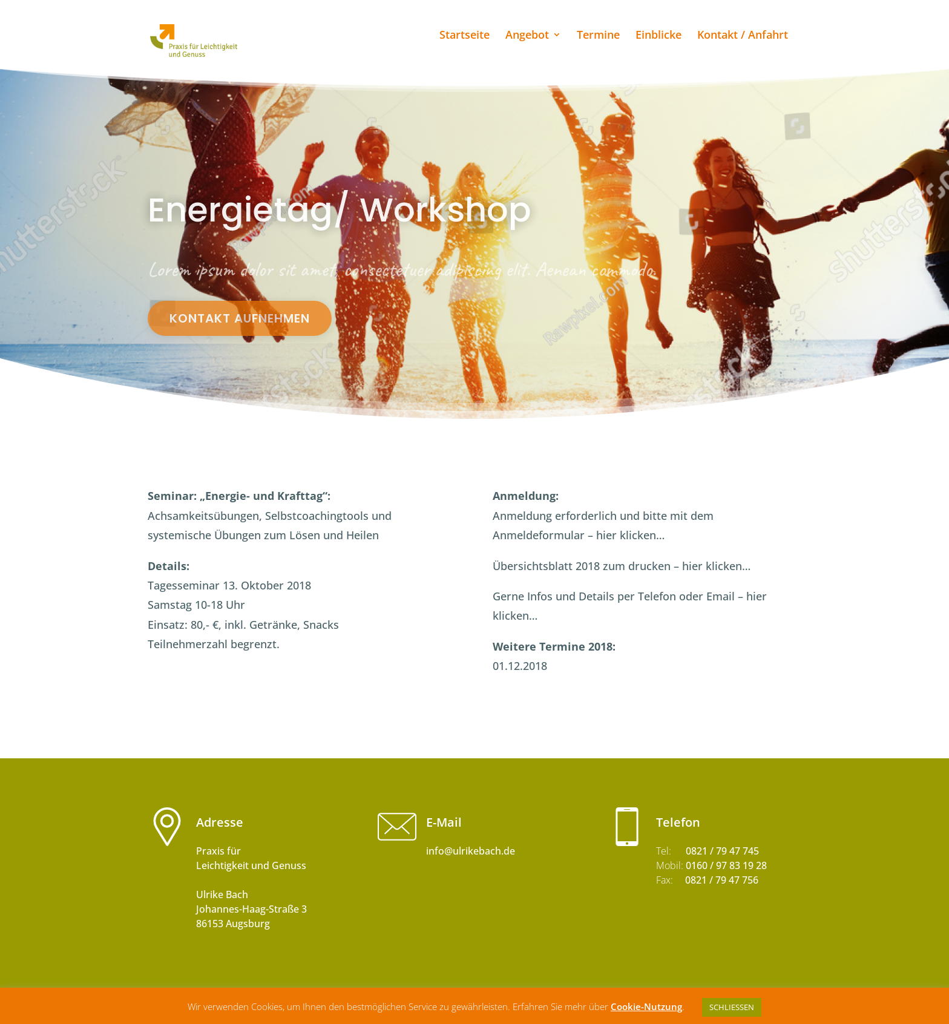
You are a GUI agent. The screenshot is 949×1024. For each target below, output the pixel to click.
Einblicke (658, 36)
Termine (598, 36)
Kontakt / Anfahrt (742, 36)
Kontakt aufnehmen (239, 318)
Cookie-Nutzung (646, 1006)
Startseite (464, 36)
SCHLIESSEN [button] (731, 1007)
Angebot (527, 36)
